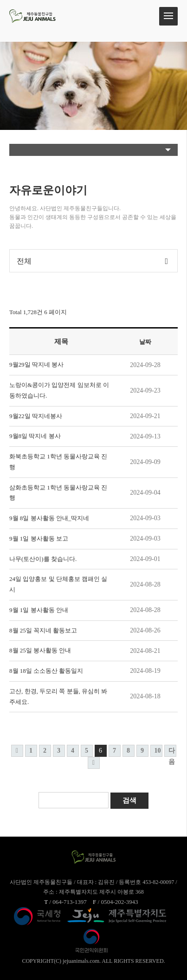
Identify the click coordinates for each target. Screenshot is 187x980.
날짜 (145, 341)
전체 (24, 261)
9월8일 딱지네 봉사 (35, 435)
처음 (17, 751)
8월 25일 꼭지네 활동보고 (43, 630)
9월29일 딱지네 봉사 (36, 364)
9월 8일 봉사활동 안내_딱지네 (49, 518)
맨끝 (94, 763)
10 (158, 750)
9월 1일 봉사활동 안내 (38, 609)
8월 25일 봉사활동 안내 (40, 650)
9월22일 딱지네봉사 (35, 416)
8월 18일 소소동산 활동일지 (46, 670)
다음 (171, 752)
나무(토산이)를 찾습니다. (43, 558)
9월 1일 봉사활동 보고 (38, 538)
